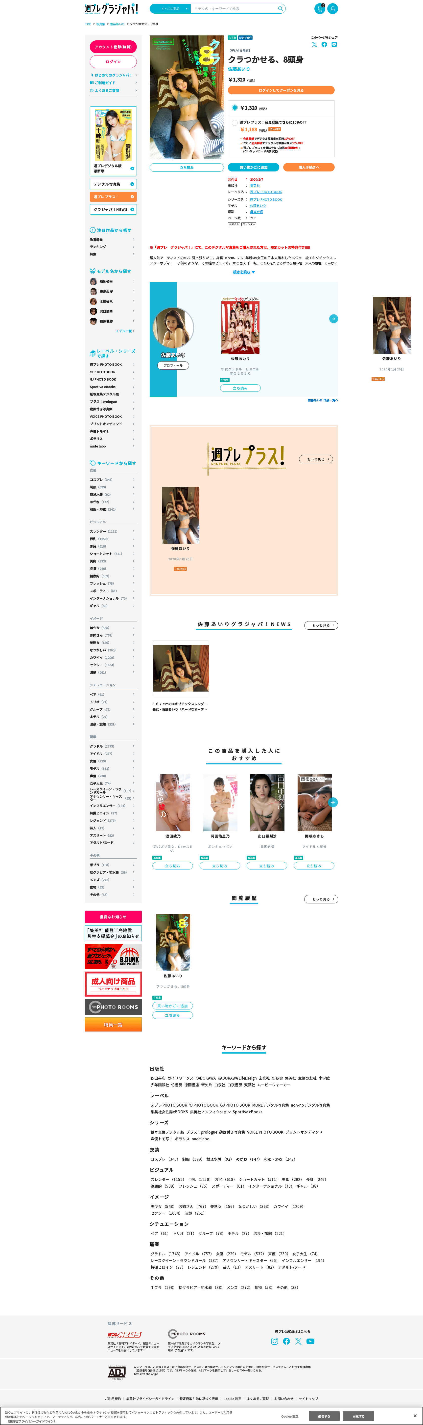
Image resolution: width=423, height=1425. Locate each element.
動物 (98, 887)
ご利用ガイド (105, 83)
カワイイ (103, 657)
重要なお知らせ (113, 916)
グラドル (103, 746)
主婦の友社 (307, 1078)
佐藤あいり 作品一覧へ (323, 400)
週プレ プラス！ (106, 196)
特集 (93, 254)
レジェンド (104, 820)
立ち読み (187, 167)
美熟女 (100, 642)
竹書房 (176, 1084)
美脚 (99, 561)
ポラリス (96, 438)
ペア (98, 694)
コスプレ (102, 479)
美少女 (100, 627)
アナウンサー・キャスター (111, 798)
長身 (99, 568)
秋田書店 (158, 1078)
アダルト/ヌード (102, 842)
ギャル (99, 605)
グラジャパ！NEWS (111, 209)
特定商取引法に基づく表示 (199, 1398)
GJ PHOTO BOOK (103, 379)
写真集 (100, 24)
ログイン (113, 61)
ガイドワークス (180, 1078)
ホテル (99, 716)
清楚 (99, 672)
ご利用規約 (113, 1398)
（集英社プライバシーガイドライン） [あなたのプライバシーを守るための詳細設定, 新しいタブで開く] (31, 1421)
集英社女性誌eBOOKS (169, 1111)
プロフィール (173, 365)
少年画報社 (160, 1084)
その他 (99, 894)
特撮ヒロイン (104, 813)
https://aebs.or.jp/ (146, 1373)
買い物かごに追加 (253, 167)
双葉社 (249, 1084)
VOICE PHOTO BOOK (105, 416)
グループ (101, 709)
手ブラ (100, 865)
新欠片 (206, 1084)
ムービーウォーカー (274, 1084)
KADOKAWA (205, 1078)
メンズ (100, 879)
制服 (99, 487)
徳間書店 (191, 1084)
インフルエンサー (108, 805)
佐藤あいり (117, 24)
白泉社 (219, 1084)
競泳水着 (101, 494)
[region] (211, 1416)
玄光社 (264, 1078)
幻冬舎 (277, 1078)
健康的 (100, 576)
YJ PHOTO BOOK (102, 371)
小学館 (324, 1078)
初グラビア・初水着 (109, 872)
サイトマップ (308, 1398)
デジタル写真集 (107, 184)
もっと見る (316, 459)
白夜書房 (234, 1084)
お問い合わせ (284, 1398)
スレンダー (104, 531)
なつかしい (104, 650)
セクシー (103, 665)
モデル (100, 768)
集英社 (255, 186)
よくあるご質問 (107, 90)
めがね (100, 502)
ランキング (98, 246)
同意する (358, 1416)
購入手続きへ (309, 167)
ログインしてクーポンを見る (281, 90)
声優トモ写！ (99, 431)
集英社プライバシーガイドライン (150, 1398)
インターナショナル (109, 598)
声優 (99, 776)
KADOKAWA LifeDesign (237, 1078)
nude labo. (98, 446)
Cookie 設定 (232, 1398)
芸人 (98, 828)
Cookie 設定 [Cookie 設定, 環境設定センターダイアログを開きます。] (289, 1416)
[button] (334, 319)
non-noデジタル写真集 (310, 1105)
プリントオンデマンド (106, 423)
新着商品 (96, 239)
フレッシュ (103, 583)
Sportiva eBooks (103, 386)
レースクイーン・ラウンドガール (111, 790)
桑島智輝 (256, 212)
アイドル (102, 753)
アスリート (103, 835)
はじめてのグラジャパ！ (114, 75)
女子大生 (101, 783)
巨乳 (100, 538)
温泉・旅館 (104, 724)
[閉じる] (415, 1415)
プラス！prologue (103, 401)
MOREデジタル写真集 (270, 1105)
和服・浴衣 (104, 509)
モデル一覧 (124, 331)
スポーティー (104, 590)
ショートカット (107, 553)
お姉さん (102, 635)
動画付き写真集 (101, 409)
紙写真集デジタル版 (104, 394)
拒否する (324, 1416)
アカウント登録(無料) (113, 46)
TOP (88, 24)
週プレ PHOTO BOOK (105, 364)
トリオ (99, 701)
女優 (99, 761)
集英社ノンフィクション (210, 1111)
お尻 (99, 546)
